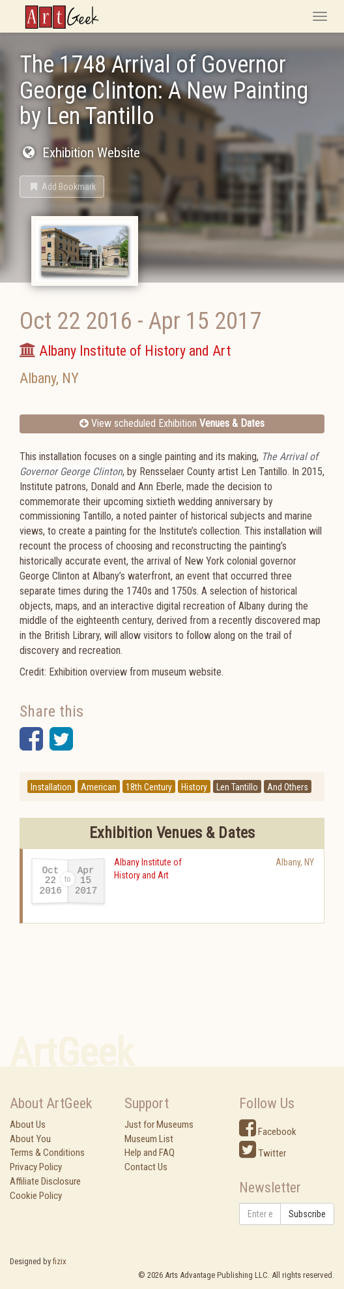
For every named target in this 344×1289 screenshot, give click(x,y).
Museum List (148, 1139)
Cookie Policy (36, 1196)
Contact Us (145, 1167)
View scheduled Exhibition (172, 423)
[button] (62, 187)
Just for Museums (159, 1124)
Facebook (267, 1132)
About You (30, 1139)
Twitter (262, 1153)
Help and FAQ (149, 1152)
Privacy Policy (36, 1167)
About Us (28, 1124)
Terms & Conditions (47, 1152)
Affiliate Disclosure (45, 1181)
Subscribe (307, 1214)
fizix (59, 1261)
